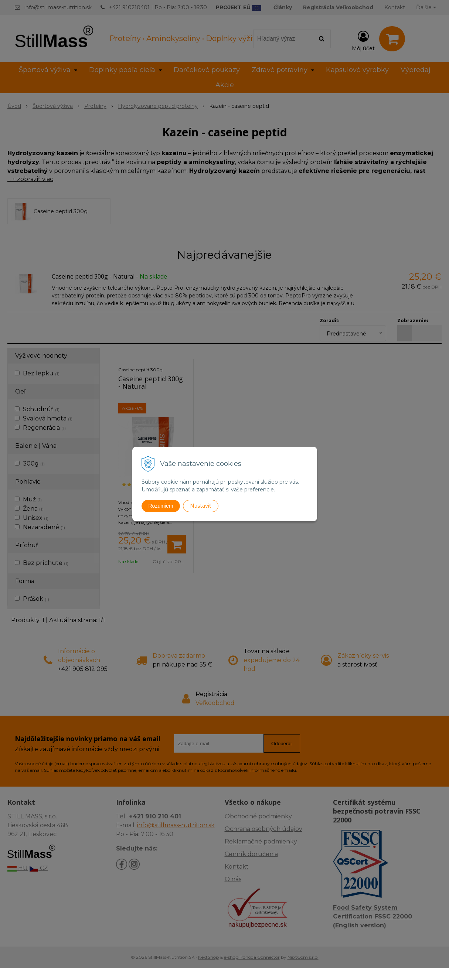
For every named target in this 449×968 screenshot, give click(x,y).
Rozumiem (161, 506)
